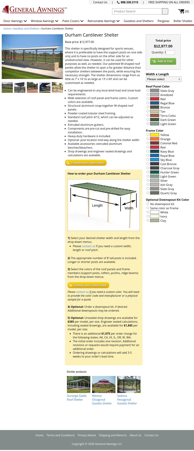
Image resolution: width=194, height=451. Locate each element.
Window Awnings (45, 21)
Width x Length (157, 74)
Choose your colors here (87, 162)
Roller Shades (183, 21)
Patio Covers (73, 21)
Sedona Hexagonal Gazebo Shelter (127, 399)
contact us (88, 246)
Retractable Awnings (104, 21)
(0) (187, 11)
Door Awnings (15, 21)
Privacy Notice (87, 435)
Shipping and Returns (113, 435)
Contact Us (100, 2)
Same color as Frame (164, 208)
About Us (135, 435)
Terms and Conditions (60, 435)
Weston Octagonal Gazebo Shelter (102, 399)
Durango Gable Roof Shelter (76, 397)
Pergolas (163, 21)
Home (7, 28)
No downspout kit (162, 204)
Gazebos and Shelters (138, 21)
